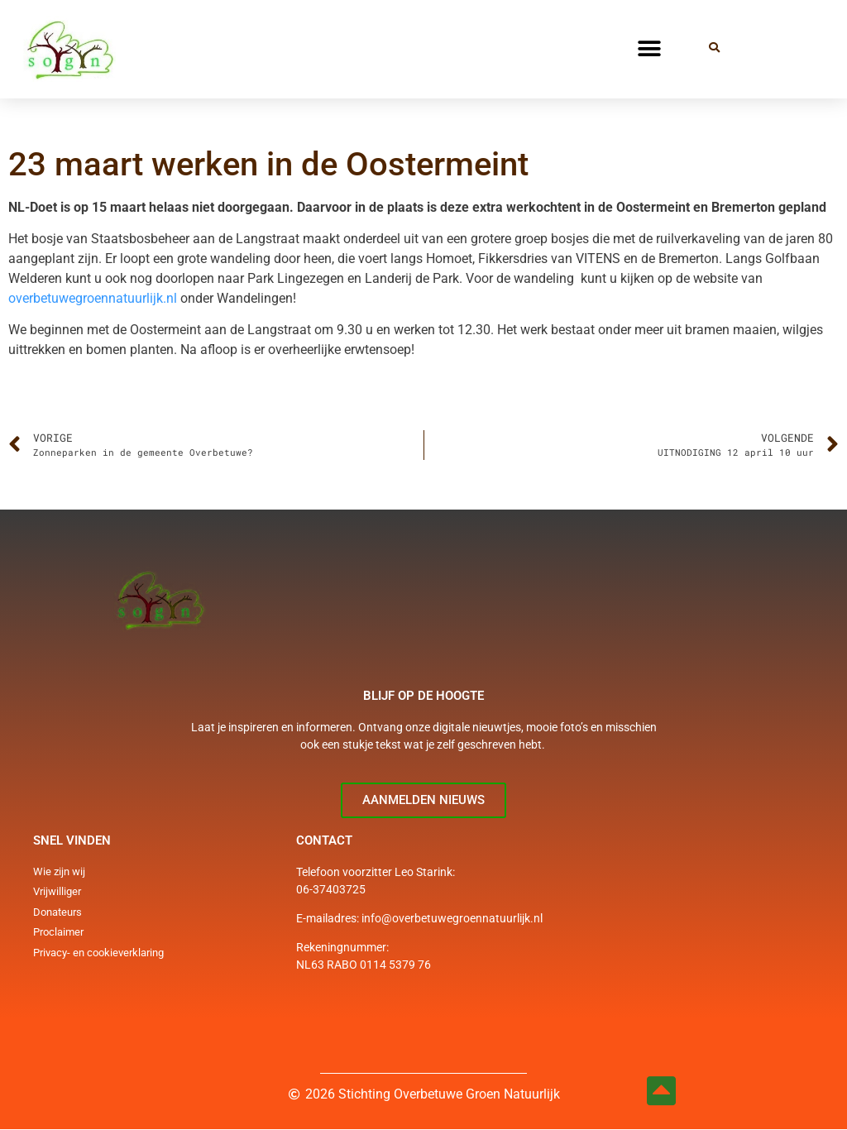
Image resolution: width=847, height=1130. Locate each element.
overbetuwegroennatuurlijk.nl (92, 298)
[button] (649, 49)
